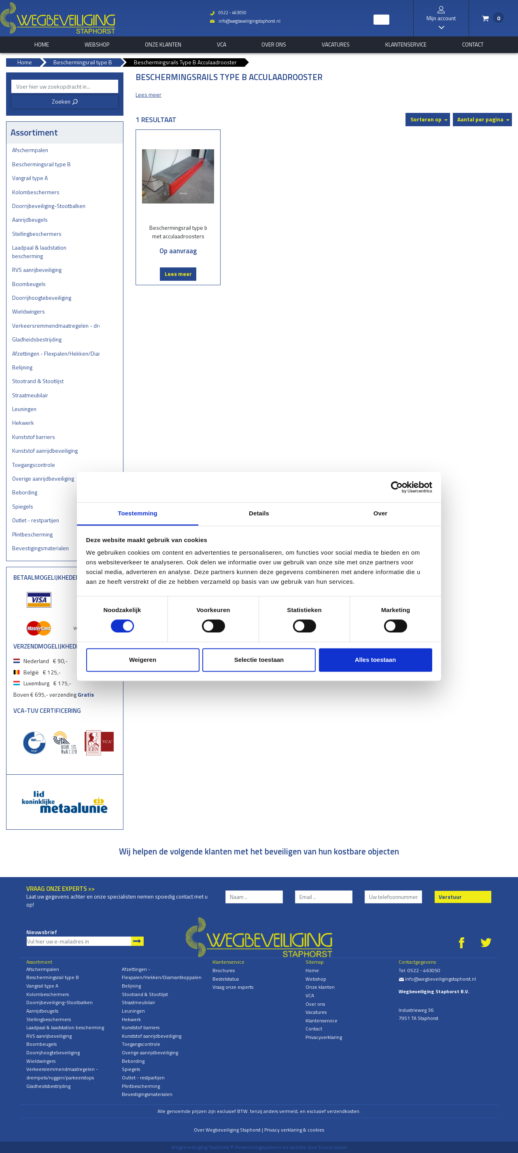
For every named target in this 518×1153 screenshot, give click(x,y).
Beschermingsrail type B (41, 164)
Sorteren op (426, 119)
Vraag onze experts (232, 987)
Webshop (97, 44)
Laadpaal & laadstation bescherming (39, 251)
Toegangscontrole (33, 464)
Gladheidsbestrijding (37, 339)
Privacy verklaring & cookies (294, 1130)
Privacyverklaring (324, 1037)
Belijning (22, 367)
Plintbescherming (32, 534)
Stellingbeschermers (37, 233)
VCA (221, 44)
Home (312, 970)
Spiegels (22, 506)
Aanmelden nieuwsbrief (137, 941)
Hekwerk (23, 422)
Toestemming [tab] (137, 513)
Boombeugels (29, 284)
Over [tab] (381, 513)
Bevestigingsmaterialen (40, 548)
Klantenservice (406, 44)
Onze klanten (163, 44)
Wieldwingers (28, 311)
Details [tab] (259, 513)
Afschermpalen (30, 150)
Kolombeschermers (35, 192)
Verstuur (450, 896)
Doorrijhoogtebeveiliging (41, 297)
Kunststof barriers (33, 436)
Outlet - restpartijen (35, 520)
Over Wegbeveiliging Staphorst (227, 1130)
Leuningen (24, 409)
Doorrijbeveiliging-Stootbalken (48, 205)
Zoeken (65, 101)
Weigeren (142, 659)
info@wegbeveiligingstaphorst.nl (245, 21)
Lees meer (178, 273)
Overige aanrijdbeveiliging (43, 478)
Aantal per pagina (480, 119)
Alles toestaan (375, 659)
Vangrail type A (30, 178)
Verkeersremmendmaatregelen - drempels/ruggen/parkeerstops (56, 325)
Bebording (24, 492)
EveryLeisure (333, 1147)
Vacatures (336, 44)
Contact (473, 44)
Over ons (273, 44)
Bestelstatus (225, 979)
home (41, 44)
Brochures (223, 970)
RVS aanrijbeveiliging (37, 269)
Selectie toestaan (259, 659)
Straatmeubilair (30, 395)
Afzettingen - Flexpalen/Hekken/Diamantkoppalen (56, 353)
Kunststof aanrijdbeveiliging (45, 450)
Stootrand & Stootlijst (38, 381)
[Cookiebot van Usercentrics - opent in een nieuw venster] (396, 487)
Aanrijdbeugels (30, 219)
